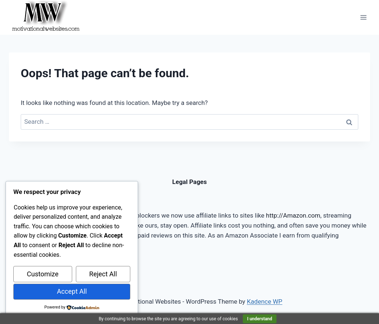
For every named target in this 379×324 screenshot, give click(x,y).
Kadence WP (264, 301)
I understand (259, 318)
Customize (42, 274)
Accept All (72, 291)
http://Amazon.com (293, 215)
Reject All (103, 274)
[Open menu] (363, 17)
